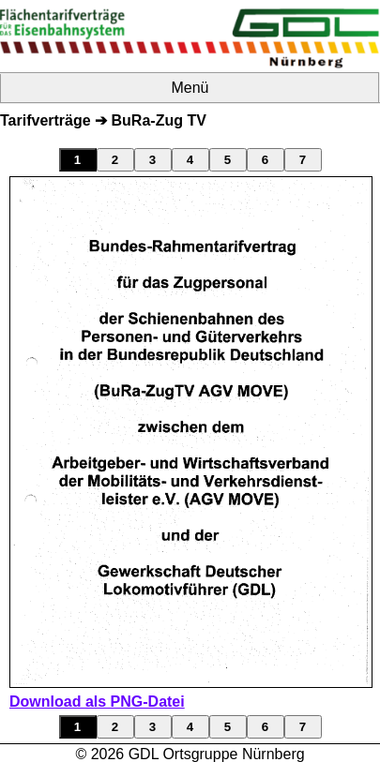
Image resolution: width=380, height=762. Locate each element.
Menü (189, 88)
